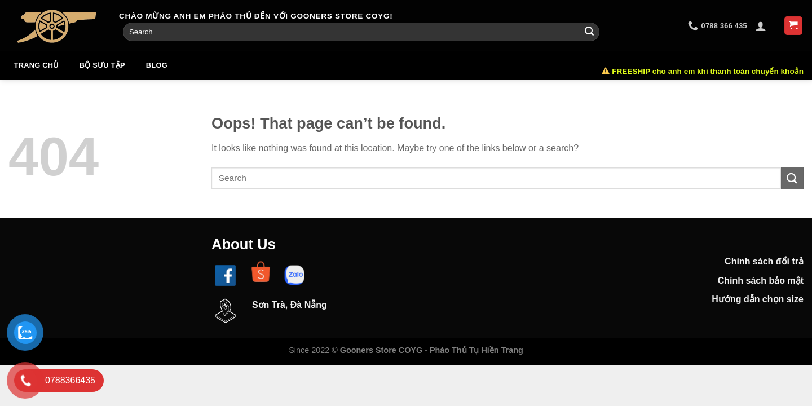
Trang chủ (36, 65)
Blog (156, 65)
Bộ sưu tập (102, 65)
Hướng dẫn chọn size (758, 299)
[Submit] (589, 32)
